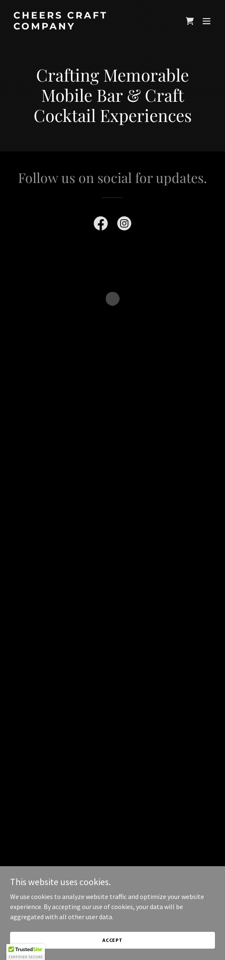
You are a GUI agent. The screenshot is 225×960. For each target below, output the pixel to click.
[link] (81, 27)
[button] (189, 21)
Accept (112, 940)
